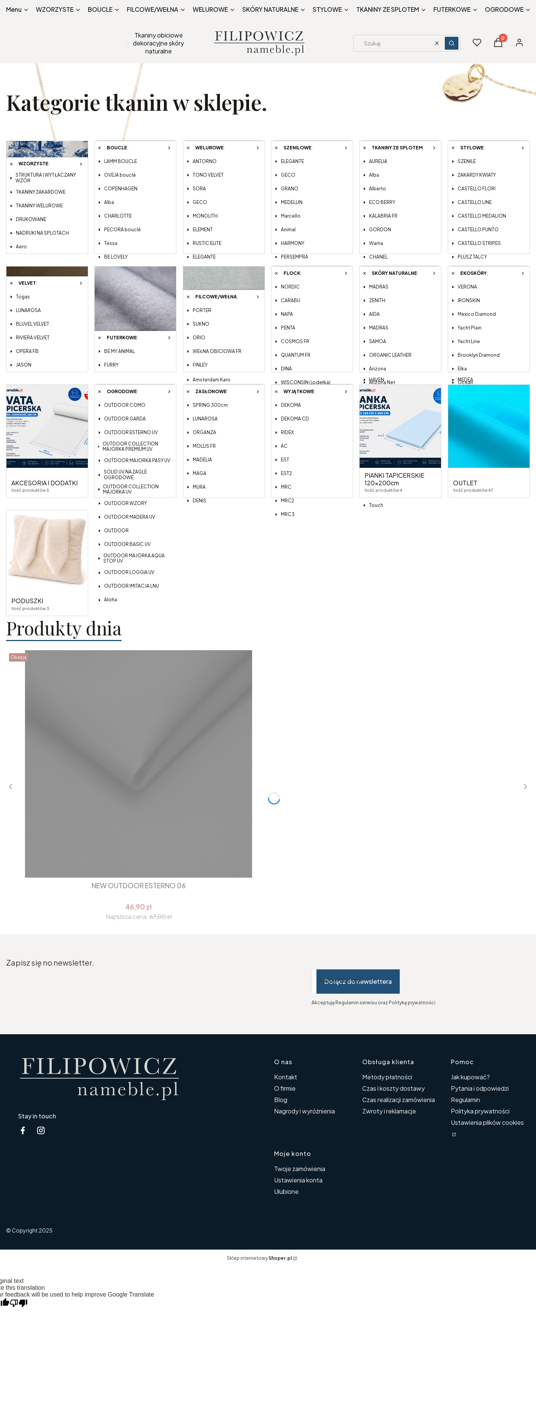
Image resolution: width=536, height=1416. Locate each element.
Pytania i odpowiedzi (480, 1088)
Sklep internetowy (259, 1258)
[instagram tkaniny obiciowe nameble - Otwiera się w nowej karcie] (40, 1130)
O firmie (285, 1088)
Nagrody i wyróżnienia (304, 1111)
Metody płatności (387, 1077)
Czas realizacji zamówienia (398, 1100)
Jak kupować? (470, 1077)
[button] (451, 43)
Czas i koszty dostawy (393, 1088)
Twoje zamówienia (299, 1169)
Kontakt (285, 1077)
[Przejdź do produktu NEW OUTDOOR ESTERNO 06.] (138, 764)
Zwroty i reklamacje (389, 1111)
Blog (280, 1100)
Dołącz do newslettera (358, 981)
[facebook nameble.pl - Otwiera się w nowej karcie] (22, 1130)
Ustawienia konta (298, 1180)
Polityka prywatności (480, 1111)
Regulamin (465, 1100)
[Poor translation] (18, 1304)
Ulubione (286, 1191)
